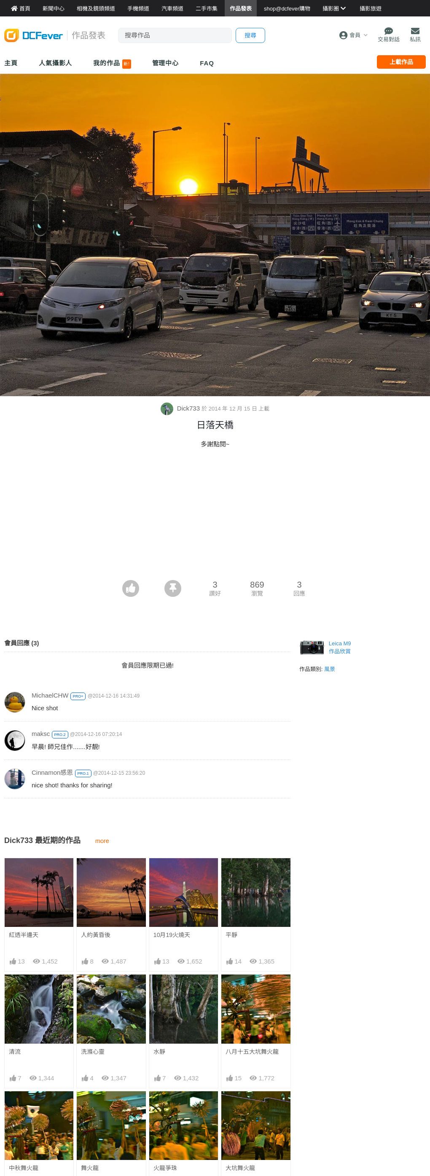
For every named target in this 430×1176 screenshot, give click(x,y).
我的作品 (112, 64)
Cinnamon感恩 (52, 772)
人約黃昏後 (95, 935)
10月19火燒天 (171, 935)
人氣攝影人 (56, 63)
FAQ (207, 63)
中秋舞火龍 (23, 1168)
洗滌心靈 (93, 1051)
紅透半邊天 (23, 935)
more (102, 841)
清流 (15, 1051)
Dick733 (181, 408)
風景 (329, 669)
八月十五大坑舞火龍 (252, 1051)
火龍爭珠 (165, 1168)
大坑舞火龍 (240, 1168)
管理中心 (165, 63)
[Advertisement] (215, 517)
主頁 (11, 63)
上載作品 (401, 62)
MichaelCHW (50, 695)
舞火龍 (90, 1168)
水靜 (159, 1051)
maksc (41, 733)
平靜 (231, 935)
